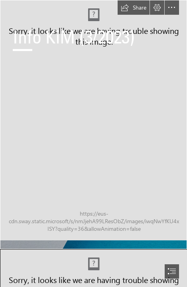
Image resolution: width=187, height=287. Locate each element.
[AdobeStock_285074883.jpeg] (93, 124)
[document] (93, 143)
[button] (134, 7)
